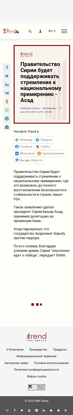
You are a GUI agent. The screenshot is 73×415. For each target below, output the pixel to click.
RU (50, 31)
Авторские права (16, 363)
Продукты (60, 349)
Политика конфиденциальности (36, 369)
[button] (7, 67)
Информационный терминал (36, 356)
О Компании (15, 349)
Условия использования (51, 363)
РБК (17, 199)
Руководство (38, 349)
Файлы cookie (36, 376)
